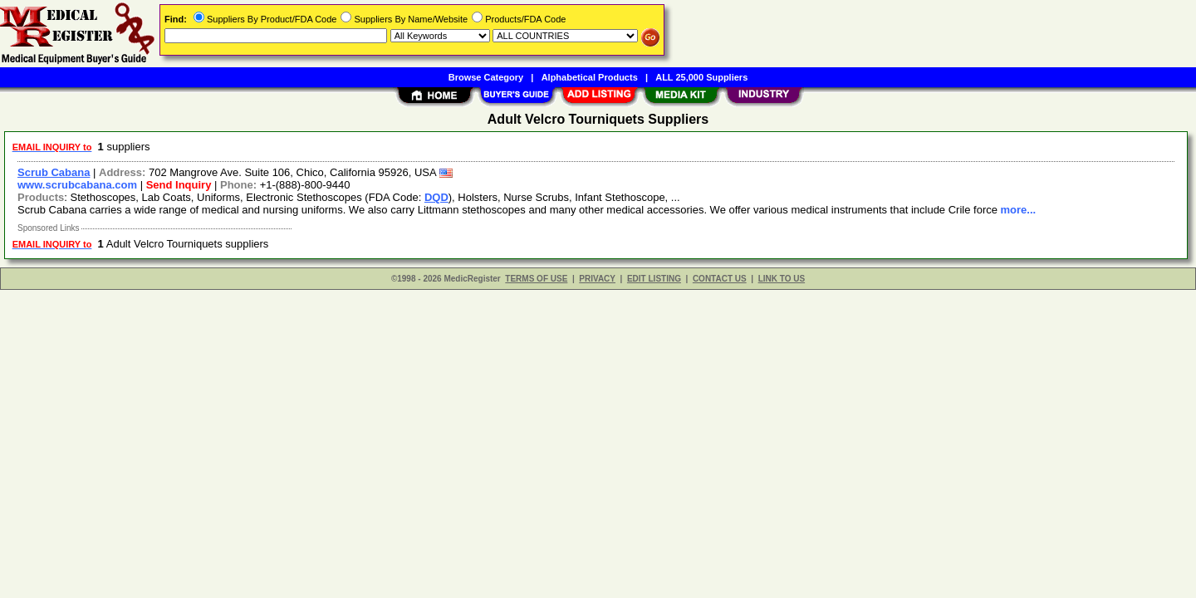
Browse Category (485, 77)
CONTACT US (720, 278)
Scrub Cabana (53, 172)
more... (1019, 209)
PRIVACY (597, 278)
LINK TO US (781, 278)
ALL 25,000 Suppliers (701, 77)
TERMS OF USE (536, 278)
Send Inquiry (179, 185)
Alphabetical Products (590, 77)
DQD (436, 197)
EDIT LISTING (654, 278)
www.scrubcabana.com (77, 185)
